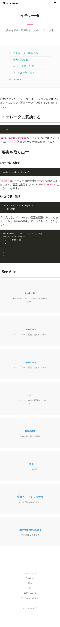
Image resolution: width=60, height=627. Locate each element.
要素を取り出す (21, 60)
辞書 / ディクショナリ (30, 497)
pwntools (30, 329)
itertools (30, 293)
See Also (17, 79)
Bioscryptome (10, 3)
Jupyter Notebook (30, 530)
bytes (30, 395)
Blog (30, 583)
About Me (30, 578)
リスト (30, 464)
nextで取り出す (25, 66)
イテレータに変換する (25, 53)
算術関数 (30, 431)
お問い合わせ (30, 593)
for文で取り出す (26, 72)
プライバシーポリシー (30, 598)
